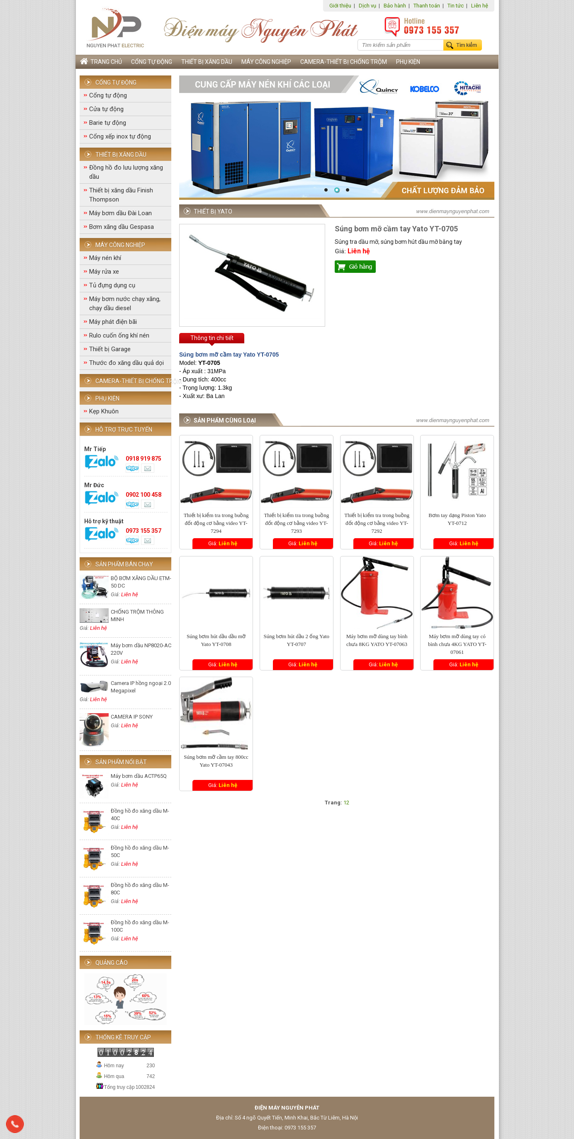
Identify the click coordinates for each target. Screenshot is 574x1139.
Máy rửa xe (104, 271)
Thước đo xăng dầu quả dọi (126, 363)
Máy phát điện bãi (113, 321)
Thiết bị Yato (213, 211)
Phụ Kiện (408, 61)
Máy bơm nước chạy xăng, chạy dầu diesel (125, 303)
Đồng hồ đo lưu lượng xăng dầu (126, 172)
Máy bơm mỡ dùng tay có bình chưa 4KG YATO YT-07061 (457, 644)
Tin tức (456, 5)
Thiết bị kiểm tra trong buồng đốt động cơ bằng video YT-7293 (296, 523)
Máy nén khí (105, 258)
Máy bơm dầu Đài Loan (120, 213)
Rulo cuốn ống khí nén (119, 335)
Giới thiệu (340, 5)
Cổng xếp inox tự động (120, 136)
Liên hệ (479, 5)
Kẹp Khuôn (104, 411)
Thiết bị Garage (110, 349)
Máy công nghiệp (266, 61)
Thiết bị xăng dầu (206, 61)
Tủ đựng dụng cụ (112, 285)
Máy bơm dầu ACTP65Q (139, 776)
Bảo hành (395, 5)
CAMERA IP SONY (132, 717)
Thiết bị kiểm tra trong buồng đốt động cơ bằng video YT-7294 (216, 523)
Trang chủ (101, 61)
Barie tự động (107, 122)
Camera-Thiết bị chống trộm (343, 61)
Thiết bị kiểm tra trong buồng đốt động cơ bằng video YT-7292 (376, 523)
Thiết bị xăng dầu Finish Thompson (121, 195)
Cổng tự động (151, 61)
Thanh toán (426, 5)
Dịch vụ (367, 5)
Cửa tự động (106, 109)
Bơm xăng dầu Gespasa (121, 227)
